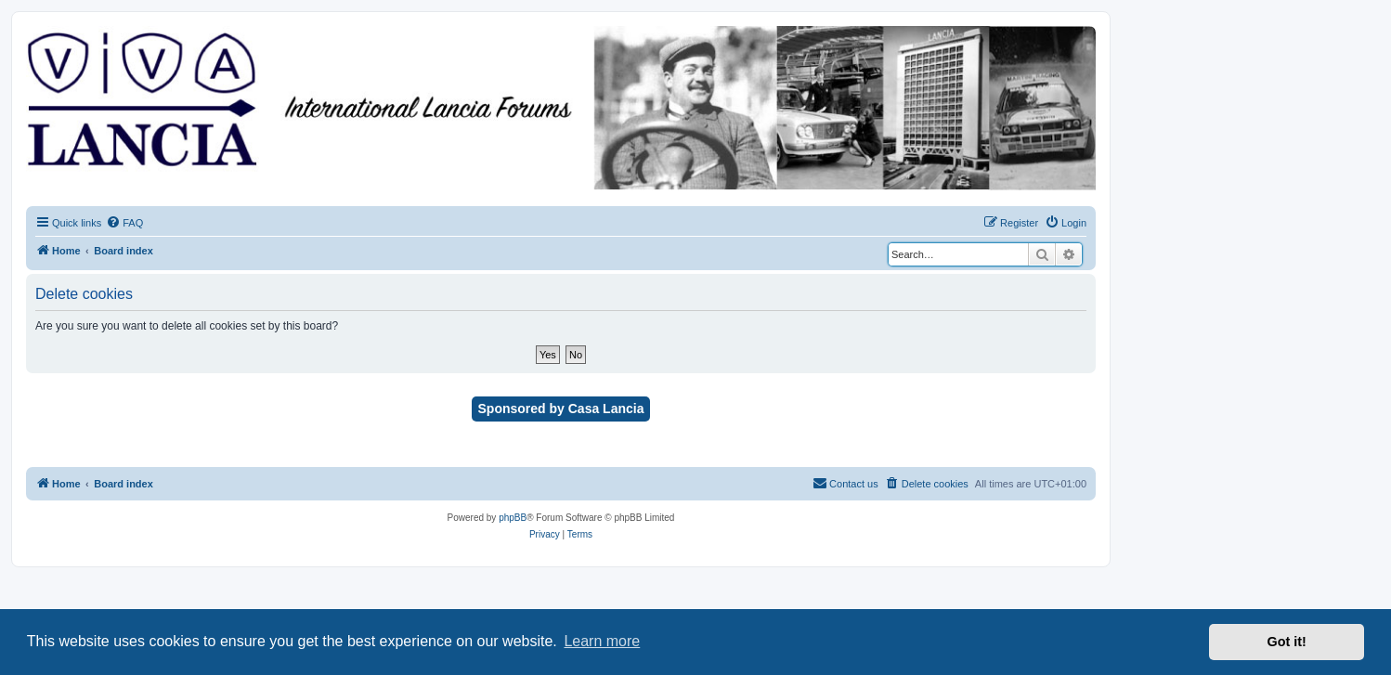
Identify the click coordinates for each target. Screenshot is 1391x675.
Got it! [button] (1287, 641)
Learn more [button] (602, 641)
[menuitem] (124, 223)
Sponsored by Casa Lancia (561, 408)
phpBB (512, 518)
